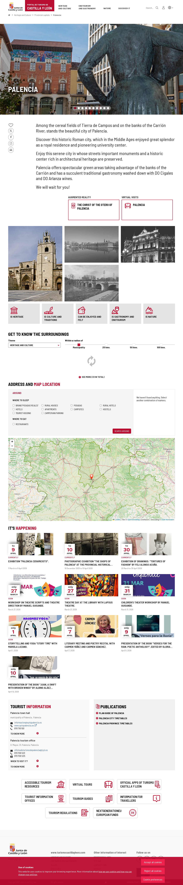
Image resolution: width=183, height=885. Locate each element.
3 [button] (82, 108)
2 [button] (79, 108)
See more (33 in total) (93, 376)
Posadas (76, 405)
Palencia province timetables (115, 723)
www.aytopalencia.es (25, 725)
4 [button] (86, 108)
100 (161, 347)
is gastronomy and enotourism (123, 318)
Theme (11, 340)
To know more (18, 733)
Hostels (105, 409)
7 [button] (97, 108)
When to (19, 761)
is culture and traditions (53, 318)
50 (134, 347)
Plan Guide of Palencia (111, 713)
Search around (122, 431)
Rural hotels (108, 405)
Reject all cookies (152, 870)
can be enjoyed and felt (89, 318)
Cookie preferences (152, 879)
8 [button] (101, 108)
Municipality (79, 347)
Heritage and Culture (22, 15)
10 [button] (108, 108)
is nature (151, 316)
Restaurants (20, 424)
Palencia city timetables (113, 718)
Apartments (49, 409)
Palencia (57, 15)
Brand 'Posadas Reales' (25, 405)
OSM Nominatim (167, 520)
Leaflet (116, 520)
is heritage (16, 316)
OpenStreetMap (134, 520)
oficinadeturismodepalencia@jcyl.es (31, 750)
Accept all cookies (153, 862)
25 (106, 347)
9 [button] (104, 108)
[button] (170, 7)
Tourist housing (22, 413)
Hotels (18, 409)
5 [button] (90, 108)
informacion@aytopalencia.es (28, 722)
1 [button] (75, 108)
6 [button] (93, 108)
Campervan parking (52, 413)
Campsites (77, 409)
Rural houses (50, 405)
